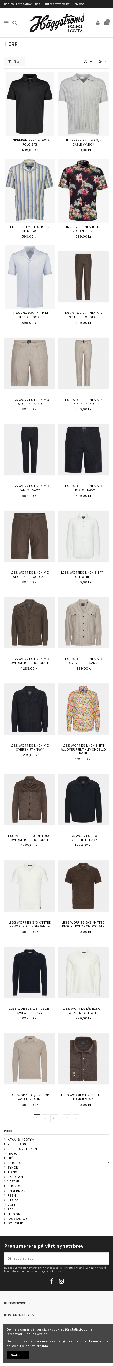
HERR (8, 1131)
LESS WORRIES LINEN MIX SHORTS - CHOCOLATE (29, 574)
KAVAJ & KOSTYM (20, 1139)
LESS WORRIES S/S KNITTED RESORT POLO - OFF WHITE (29, 924)
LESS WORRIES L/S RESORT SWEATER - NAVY (30, 1010)
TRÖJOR (13, 1154)
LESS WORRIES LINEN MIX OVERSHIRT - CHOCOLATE (29, 661)
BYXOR (12, 1167)
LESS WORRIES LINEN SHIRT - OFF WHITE (83, 574)
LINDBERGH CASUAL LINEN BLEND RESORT (29, 315)
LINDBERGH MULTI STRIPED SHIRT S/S (30, 229)
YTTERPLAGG (16, 1144)
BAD (10, 1209)
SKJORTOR (15, 1163)
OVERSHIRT (16, 1223)
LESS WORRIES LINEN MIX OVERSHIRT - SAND (83, 661)
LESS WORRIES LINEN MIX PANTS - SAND (83, 402)
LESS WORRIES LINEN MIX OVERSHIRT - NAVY (29, 747)
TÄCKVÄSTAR (17, 1219)
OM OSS (80, 4)
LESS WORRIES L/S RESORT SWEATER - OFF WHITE (83, 1010)
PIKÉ (10, 1158)
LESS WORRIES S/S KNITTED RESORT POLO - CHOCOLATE (83, 924)
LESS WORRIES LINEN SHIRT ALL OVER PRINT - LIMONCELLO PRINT (83, 750)
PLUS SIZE (15, 1214)
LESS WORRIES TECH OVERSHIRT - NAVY (83, 838)
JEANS (12, 1172)
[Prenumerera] (104, 1258)
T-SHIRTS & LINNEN (22, 1149)
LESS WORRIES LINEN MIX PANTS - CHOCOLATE (83, 315)
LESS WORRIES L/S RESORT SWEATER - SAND (30, 1097)
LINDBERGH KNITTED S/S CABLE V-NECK (83, 142)
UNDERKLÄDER (18, 1191)
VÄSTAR (13, 1181)
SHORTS (13, 1186)
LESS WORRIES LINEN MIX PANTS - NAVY (29, 488)
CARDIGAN (15, 1177)
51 (66, 1118)
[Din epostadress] (51, 1258)
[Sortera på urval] (88, 61)
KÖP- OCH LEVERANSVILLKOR (22, 4)
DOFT (11, 1205)
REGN (11, 1195)
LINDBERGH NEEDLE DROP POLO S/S (30, 142)
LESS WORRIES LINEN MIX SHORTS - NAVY (83, 488)
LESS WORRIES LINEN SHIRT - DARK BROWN (83, 1097)
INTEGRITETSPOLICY (57, 4)
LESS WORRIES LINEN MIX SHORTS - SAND (29, 402)
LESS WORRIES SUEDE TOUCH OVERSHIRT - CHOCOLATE (30, 838)
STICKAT (13, 1200)
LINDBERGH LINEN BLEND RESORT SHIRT (83, 229)
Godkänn (18, 1355)
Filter (14, 61)
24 (102, 61)
